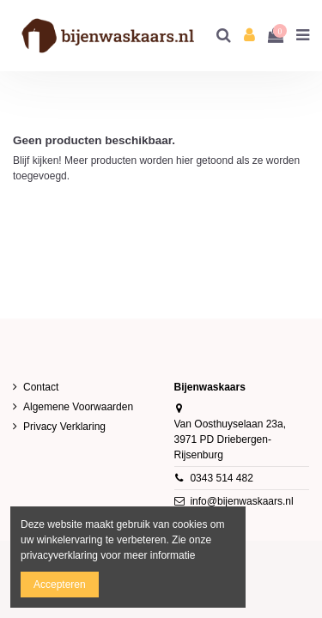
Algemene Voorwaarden (78, 407)
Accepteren (59, 585)
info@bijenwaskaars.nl (241, 501)
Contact (40, 387)
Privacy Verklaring (64, 427)
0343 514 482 (221, 478)
